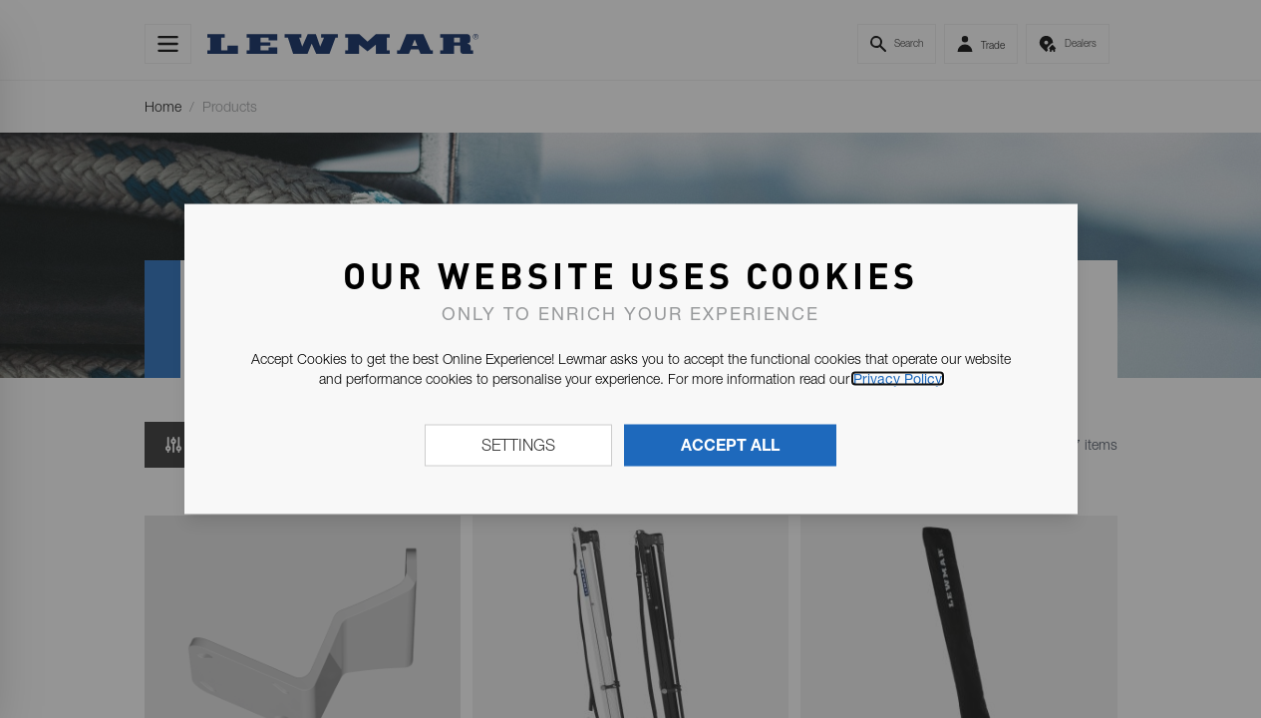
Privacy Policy (897, 379)
